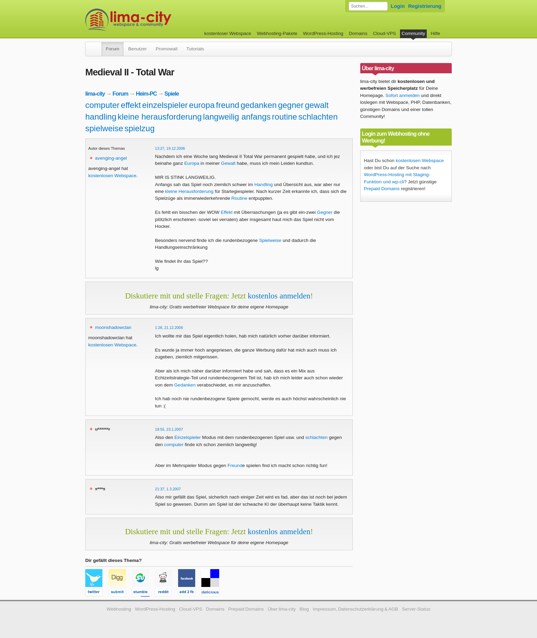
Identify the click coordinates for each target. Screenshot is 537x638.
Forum (112, 48)
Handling (263, 184)
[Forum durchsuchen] (368, 6)
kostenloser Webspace (227, 33)
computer (102, 105)
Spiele (171, 93)
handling (100, 116)
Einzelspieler (187, 437)
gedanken (258, 105)
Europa (191, 163)
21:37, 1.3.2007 (168, 489)
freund (227, 105)
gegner (291, 105)
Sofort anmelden (403, 95)
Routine (239, 198)
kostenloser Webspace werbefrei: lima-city (153, 20)
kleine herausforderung (160, 116)
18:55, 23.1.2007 (169, 429)
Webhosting (119, 609)
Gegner (324, 212)
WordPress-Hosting (323, 33)
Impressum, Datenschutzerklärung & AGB (355, 609)
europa (202, 105)
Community (413, 33)
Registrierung (424, 6)
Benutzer (137, 48)
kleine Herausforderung (189, 191)
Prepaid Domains (382, 188)
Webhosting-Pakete (277, 33)
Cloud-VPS (384, 33)
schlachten (318, 116)
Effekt (227, 212)
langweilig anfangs (237, 116)
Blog (304, 609)
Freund (234, 465)
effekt (131, 105)
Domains (358, 33)
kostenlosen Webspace (112, 175)
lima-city (95, 93)
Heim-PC (146, 93)
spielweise (104, 128)
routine (284, 116)
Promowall (166, 48)
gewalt (316, 105)
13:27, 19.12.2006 (170, 148)
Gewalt (228, 163)
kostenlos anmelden (279, 295)
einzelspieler (165, 105)
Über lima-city (281, 609)
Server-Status (416, 609)
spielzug (140, 128)
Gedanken (185, 385)
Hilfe (435, 33)
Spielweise (270, 240)
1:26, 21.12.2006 (169, 328)
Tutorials (195, 48)
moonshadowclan (113, 327)
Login (398, 6)
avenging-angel (111, 158)
